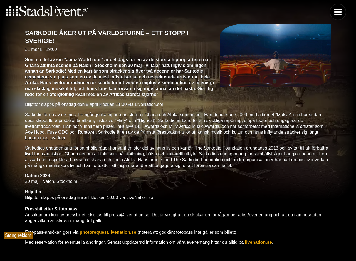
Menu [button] (338, 12)
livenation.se (258, 242)
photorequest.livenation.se (107, 232)
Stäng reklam (18, 235)
